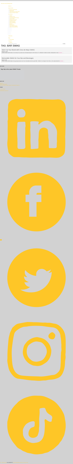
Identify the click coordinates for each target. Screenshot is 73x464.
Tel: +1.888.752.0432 (3, 462)
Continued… (60, 52)
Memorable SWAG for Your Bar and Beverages (18, 58)
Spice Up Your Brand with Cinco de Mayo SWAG (18, 50)
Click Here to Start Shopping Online (6, 3)
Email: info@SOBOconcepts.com (18, 462)
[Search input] (35, 43)
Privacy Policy (26, 462)
